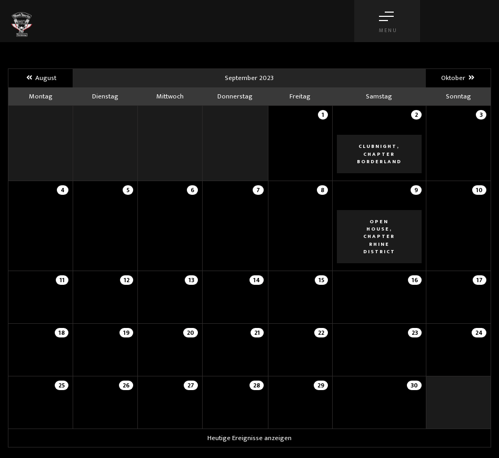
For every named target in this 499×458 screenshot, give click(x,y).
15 (321, 280)
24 (479, 332)
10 (479, 190)
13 (191, 280)
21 (257, 332)
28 (256, 385)
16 (415, 280)
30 (414, 385)
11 (62, 280)
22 (321, 332)
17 (479, 280)
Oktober (458, 78)
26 (126, 385)
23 (415, 332)
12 (126, 280)
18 (61, 332)
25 (61, 385)
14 (256, 280)
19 (126, 332)
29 (320, 385)
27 (190, 385)
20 (190, 332)
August (40, 78)
